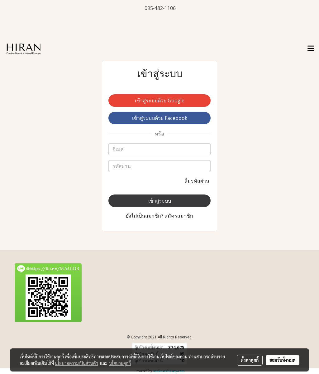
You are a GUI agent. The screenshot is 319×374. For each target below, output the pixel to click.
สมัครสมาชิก (178, 215)
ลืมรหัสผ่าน (197, 180)
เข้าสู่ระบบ (159, 200)
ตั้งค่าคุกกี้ (250, 360)
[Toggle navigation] (311, 49)
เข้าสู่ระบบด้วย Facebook (159, 118)
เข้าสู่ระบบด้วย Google (159, 100)
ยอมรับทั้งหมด (282, 360)
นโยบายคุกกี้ (120, 363)
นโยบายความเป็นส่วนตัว (76, 363)
